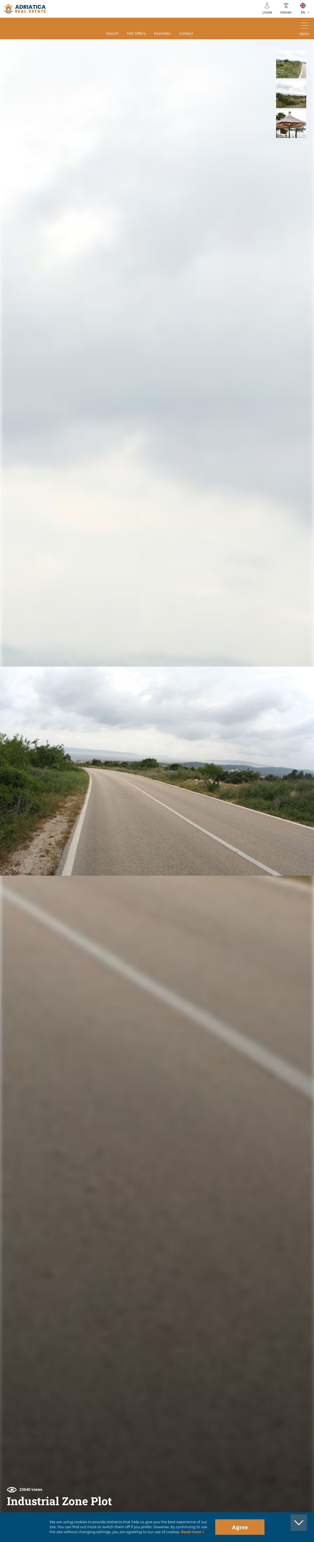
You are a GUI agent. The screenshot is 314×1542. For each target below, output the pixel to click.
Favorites (162, 33)
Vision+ (286, 12)
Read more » (192, 1532)
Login (267, 12)
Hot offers (136, 33)
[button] (291, 64)
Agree (240, 1527)
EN (303, 12)
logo (25, 9)
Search (112, 33)
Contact (186, 33)
